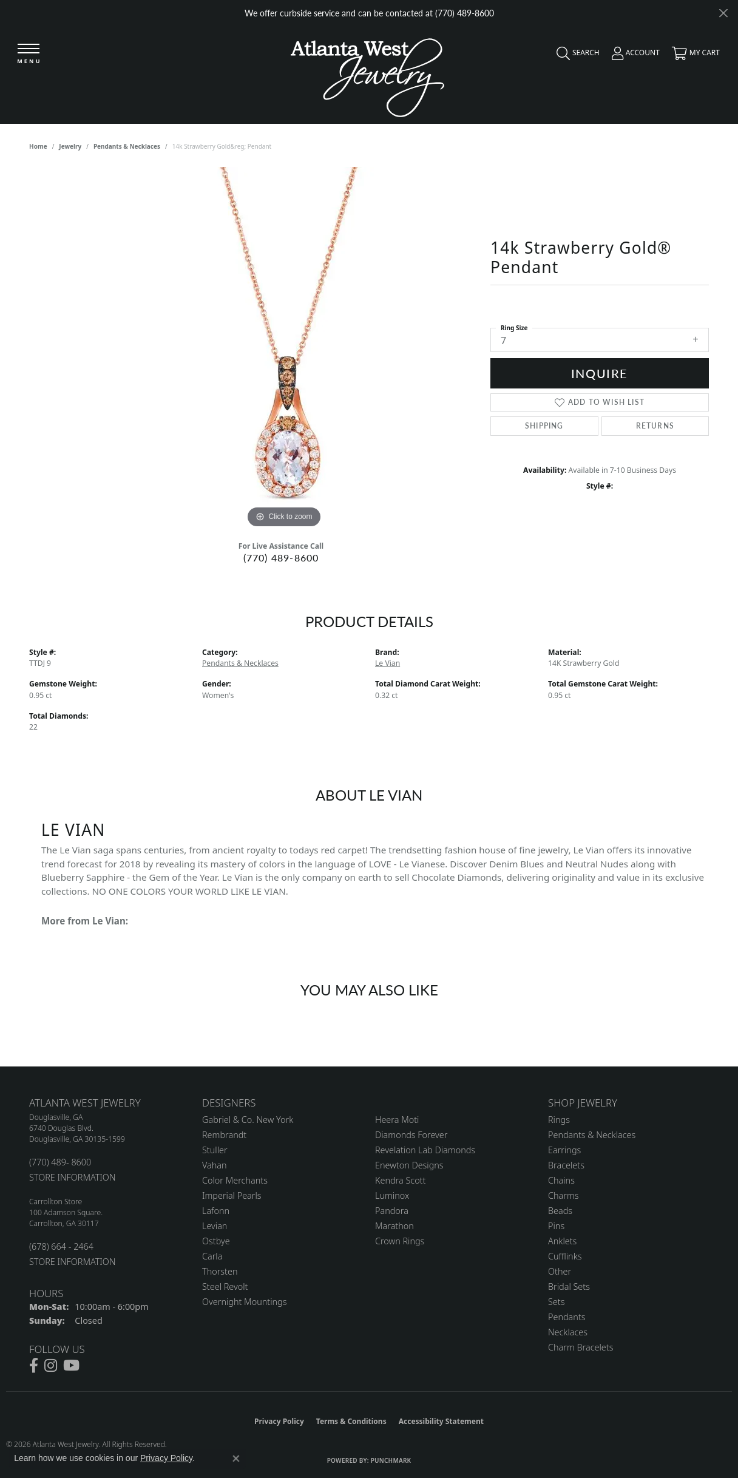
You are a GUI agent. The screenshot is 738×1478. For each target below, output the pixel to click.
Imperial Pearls (232, 1195)
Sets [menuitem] (556, 1301)
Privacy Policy (279, 1421)
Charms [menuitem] (563, 1195)
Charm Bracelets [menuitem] (580, 1347)
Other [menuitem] (559, 1271)
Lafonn (215, 1210)
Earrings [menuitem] (564, 1150)
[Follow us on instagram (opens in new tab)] (50, 1365)
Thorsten (219, 1271)
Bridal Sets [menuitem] (569, 1286)
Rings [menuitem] (559, 1119)
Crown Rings (399, 1241)
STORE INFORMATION (72, 1177)
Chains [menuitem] (561, 1180)
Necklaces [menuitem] (567, 1332)
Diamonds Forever (411, 1135)
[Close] (723, 13)
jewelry (70, 146)
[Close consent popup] (236, 1458)
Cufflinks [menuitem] (565, 1256)
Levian (214, 1226)
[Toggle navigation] (28, 54)
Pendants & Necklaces (126, 146)
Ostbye (216, 1241)
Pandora (391, 1210)
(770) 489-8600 (281, 557)
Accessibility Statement (441, 1421)
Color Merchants (235, 1180)
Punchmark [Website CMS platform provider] (391, 1460)
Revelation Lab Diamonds (425, 1150)
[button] (575, 56)
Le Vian (387, 663)
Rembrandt (224, 1135)
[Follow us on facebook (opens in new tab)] (33, 1365)
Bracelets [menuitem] (566, 1165)
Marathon (394, 1226)
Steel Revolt (225, 1286)
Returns (655, 426)
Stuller (215, 1150)
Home (38, 146)
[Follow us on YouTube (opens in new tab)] (71, 1365)
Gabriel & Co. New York (247, 1119)
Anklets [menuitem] (562, 1241)
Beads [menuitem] (560, 1210)
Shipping (544, 426)
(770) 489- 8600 (60, 1162)
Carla (212, 1256)
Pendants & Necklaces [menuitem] (591, 1135)
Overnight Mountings (244, 1301)
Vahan (214, 1165)
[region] (284, 349)
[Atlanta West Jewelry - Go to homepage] (367, 74)
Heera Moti (397, 1119)
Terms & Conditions (351, 1421)
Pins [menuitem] (556, 1226)
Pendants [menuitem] (567, 1317)
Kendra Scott (400, 1180)
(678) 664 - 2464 (61, 1246)
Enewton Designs (409, 1165)
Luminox (392, 1195)
